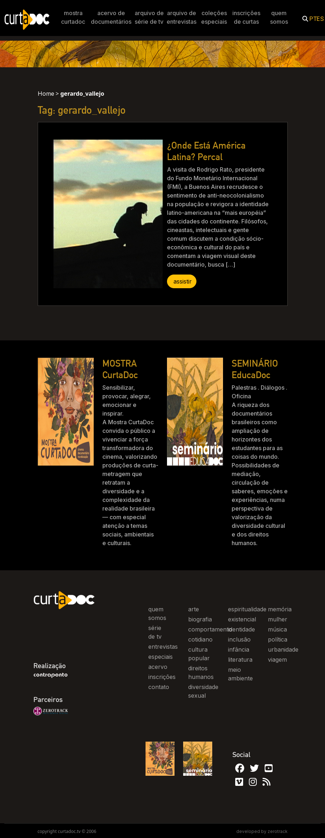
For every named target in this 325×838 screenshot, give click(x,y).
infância (238, 649)
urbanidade (283, 649)
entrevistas (163, 646)
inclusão (239, 639)
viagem (277, 659)
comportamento (210, 629)
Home (46, 93)
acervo (157, 666)
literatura (240, 659)
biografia (200, 619)
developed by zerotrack (262, 831)
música (277, 629)
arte (193, 609)
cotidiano (200, 639)
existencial (242, 619)
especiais (160, 656)
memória (280, 609)
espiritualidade (247, 609)
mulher (277, 619)
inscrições (162, 676)
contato (158, 686)
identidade (241, 629)
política (277, 639)
